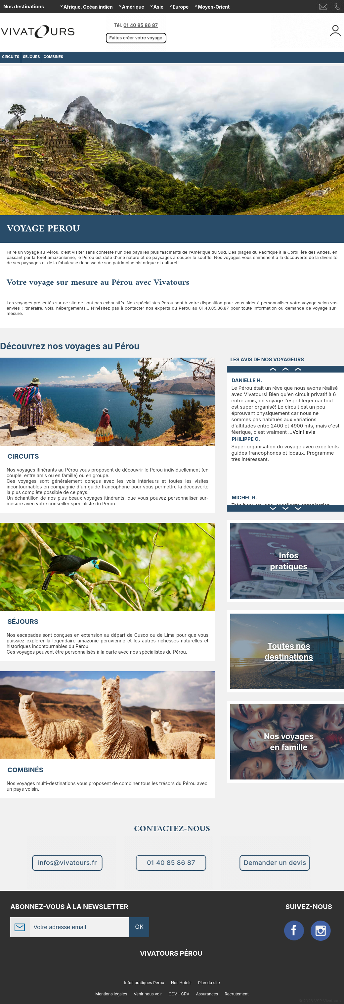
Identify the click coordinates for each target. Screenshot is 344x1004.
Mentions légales (111, 993)
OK (139, 926)
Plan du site (209, 982)
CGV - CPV (179, 993)
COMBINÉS (25, 770)
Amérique (133, 7)
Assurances (207, 993)
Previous (6, 143)
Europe (181, 7)
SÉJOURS (23, 622)
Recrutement (236, 993)
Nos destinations (23, 6)
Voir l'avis (303, 432)
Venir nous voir (148, 993)
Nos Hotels (181, 982)
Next (337, 143)
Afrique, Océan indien (88, 7)
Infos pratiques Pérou (144, 982)
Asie (158, 7)
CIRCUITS (23, 456)
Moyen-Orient (214, 7)
